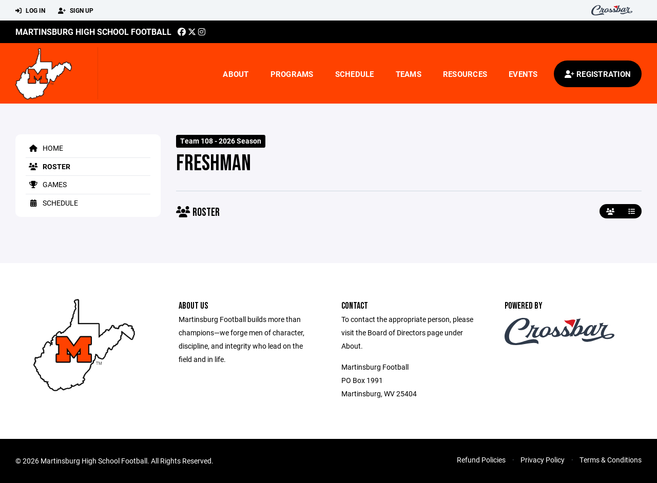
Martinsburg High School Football (93, 31)
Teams (408, 74)
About (235, 74)
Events (523, 74)
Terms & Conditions (610, 460)
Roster (48, 166)
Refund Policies (481, 460)
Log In (30, 10)
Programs (292, 74)
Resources (465, 74)
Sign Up (75, 10)
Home (44, 148)
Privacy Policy (542, 460)
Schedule (354, 74)
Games (46, 184)
